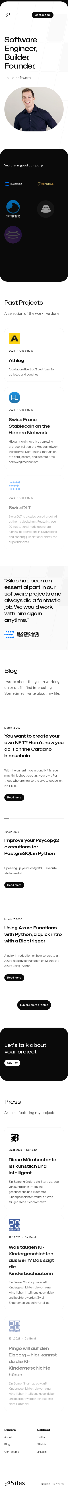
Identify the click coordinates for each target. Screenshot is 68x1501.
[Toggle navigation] (61, 15)
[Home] (7, 15)
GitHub (41, 1444)
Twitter (41, 1437)
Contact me (11, 1452)
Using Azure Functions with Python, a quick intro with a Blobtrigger (33, 934)
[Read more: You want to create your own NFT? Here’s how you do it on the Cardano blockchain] (14, 797)
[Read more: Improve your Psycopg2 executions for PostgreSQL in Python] (14, 885)
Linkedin (42, 1452)
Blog (7, 1444)
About (8, 1437)
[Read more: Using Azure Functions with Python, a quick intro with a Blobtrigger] (14, 977)
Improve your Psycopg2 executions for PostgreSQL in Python (31, 847)
